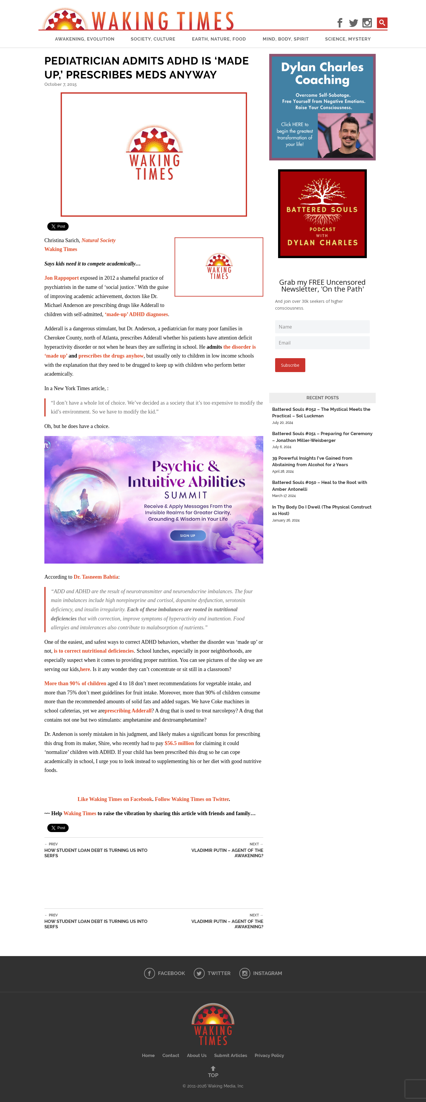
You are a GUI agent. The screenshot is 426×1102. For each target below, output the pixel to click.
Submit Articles (230, 1055)
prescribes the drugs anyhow (110, 356)
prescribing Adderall (127, 711)
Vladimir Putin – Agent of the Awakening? (212, 850)
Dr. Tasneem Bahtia (96, 577)
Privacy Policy (269, 1055)
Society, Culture (153, 39)
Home (148, 1055)
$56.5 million (179, 743)
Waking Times (60, 249)
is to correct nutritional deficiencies (94, 651)
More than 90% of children (75, 683)
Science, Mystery (348, 39)
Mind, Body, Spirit (286, 39)
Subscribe (290, 365)
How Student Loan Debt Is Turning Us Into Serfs (103, 850)
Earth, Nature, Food (219, 39)
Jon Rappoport (61, 278)
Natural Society (98, 240)
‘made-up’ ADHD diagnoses (136, 314)
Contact (170, 1055)
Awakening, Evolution (84, 39)
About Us (196, 1055)
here (85, 669)
